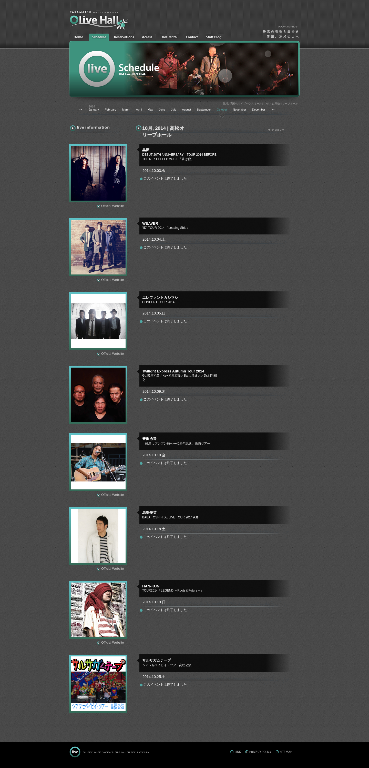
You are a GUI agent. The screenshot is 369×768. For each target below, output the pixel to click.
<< (81, 109)
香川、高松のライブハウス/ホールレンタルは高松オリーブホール (260, 103)
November (239, 109)
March (126, 109)
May (150, 109)
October (222, 109)
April (139, 109)
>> (272, 109)
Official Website (112, 206)
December (258, 109)
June (162, 109)
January (94, 109)
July (173, 109)
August (186, 109)
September (204, 109)
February (110, 109)
